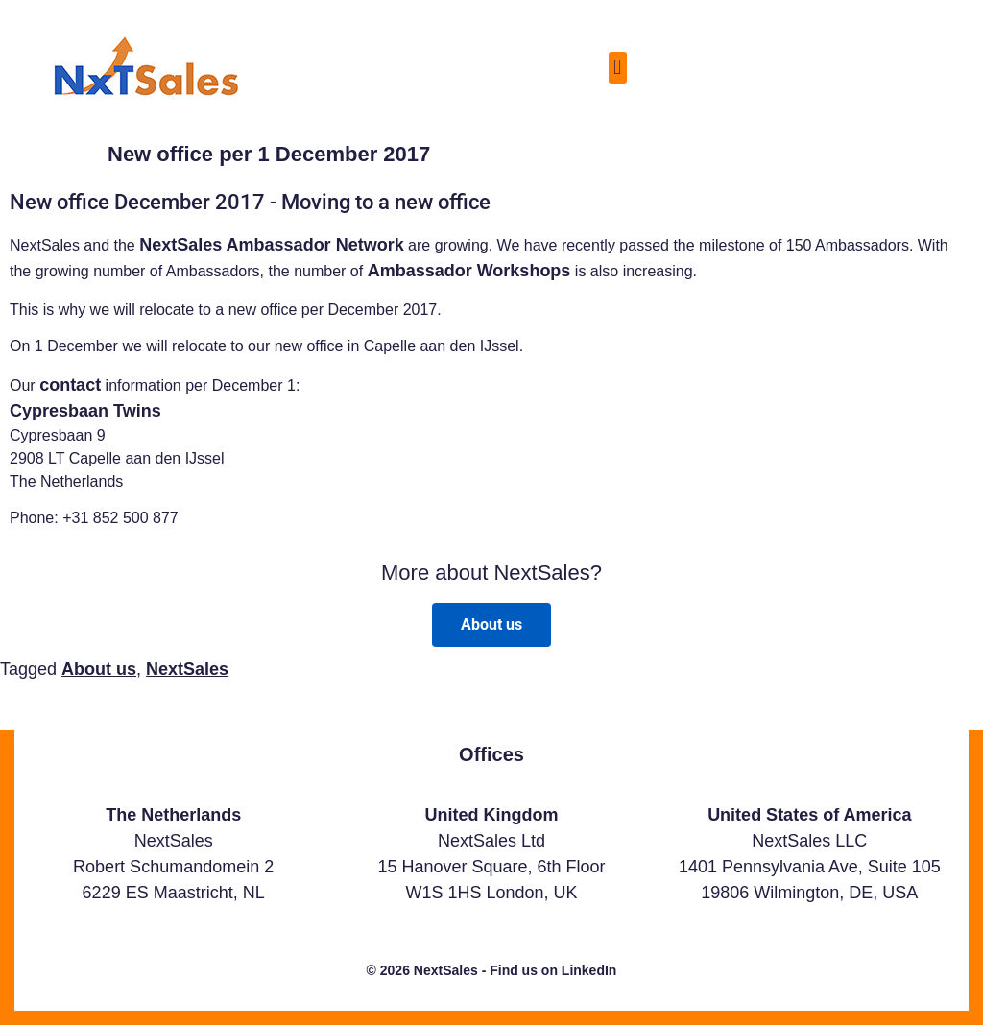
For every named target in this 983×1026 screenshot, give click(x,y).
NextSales (187, 669)
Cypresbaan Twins (85, 410)
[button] (618, 68)
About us (98, 669)
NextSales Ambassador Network (271, 244)
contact (70, 384)
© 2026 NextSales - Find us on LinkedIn (492, 970)
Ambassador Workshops (469, 270)
